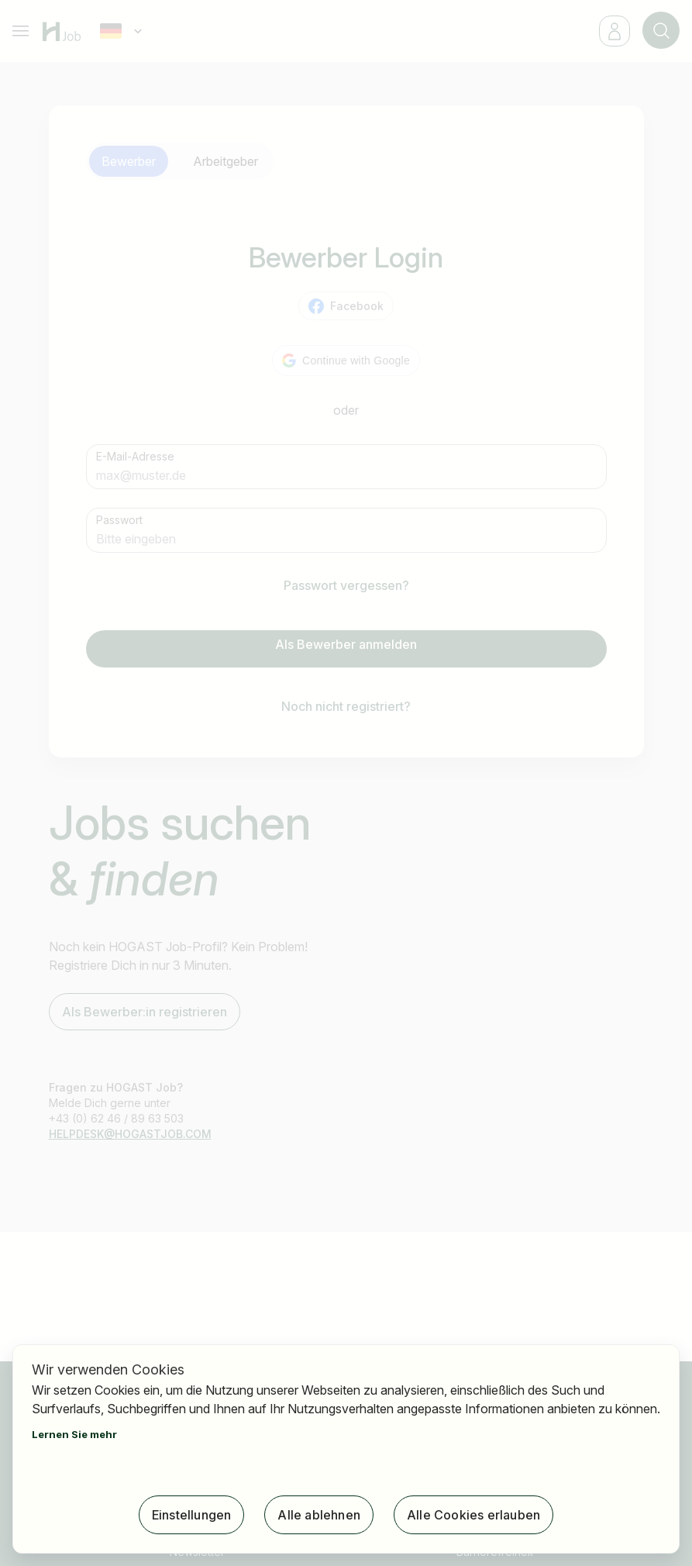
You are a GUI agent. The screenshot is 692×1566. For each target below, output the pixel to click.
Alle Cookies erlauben (473, 1515)
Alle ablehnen (318, 1515)
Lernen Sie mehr (74, 1434)
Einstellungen (192, 1515)
